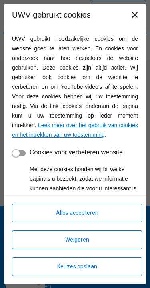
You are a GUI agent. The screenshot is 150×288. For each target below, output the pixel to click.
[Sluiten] (134, 14)
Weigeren (77, 239)
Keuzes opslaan (77, 266)
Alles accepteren (77, 213)
